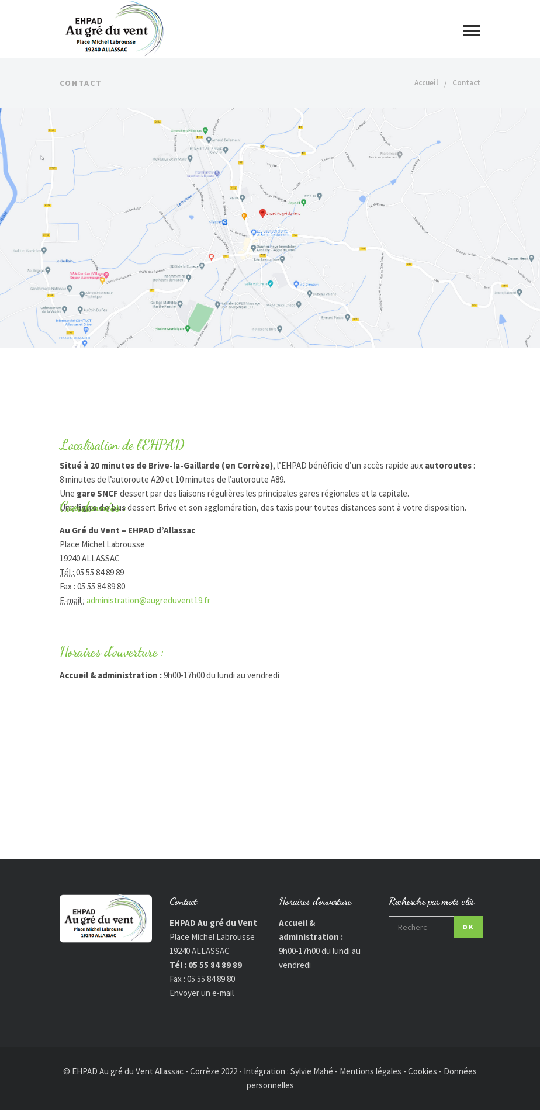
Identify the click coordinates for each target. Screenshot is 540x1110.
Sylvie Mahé (311, 1071)
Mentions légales (370, 1071)
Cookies (422, 1071)
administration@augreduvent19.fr (148, 600)
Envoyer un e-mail (201, 992)
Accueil (426, 83)
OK (468, 926)
